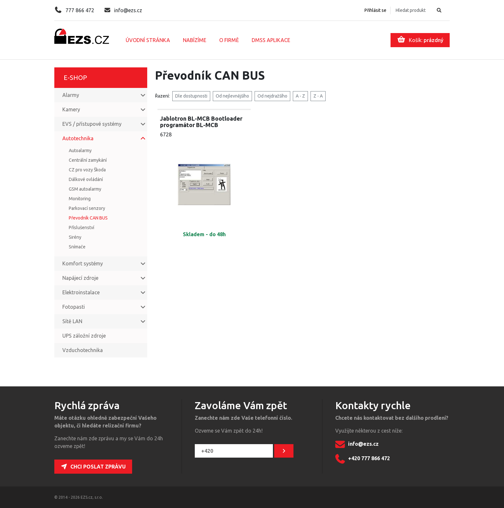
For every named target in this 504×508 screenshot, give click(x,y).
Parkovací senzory (87, 208)
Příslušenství (81, 227)
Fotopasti (73, 307)
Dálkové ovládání (86, 179)
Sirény (75, 237)
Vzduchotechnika (82, 350)
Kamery (71, 109)
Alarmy (70, 95)
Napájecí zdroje (80, 278)
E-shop (75, 77)
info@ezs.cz (123, 10)
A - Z (300, 96)
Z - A (318, 96)
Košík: (420, 39)
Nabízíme (194, 40)
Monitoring (80, 198)
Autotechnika (78, 138)
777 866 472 (74, 10)
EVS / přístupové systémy (92, 124)
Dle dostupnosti (191, 96)
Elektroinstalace (81, 292)
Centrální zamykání (88, 160)
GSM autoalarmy (85, 189)
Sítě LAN (72, 321)
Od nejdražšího (272, 96)
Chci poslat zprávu (93, 466)
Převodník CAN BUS (88, 217)
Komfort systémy (82, 263)
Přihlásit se (375, 10)
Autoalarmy (80, 150)
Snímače (77, 246)
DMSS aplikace (271, 40)
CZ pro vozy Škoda (87, 169)
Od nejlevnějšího (232, 96)
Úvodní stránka (148, 40)
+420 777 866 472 (362, 459)
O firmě (229, 40)
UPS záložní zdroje (84, 336)
